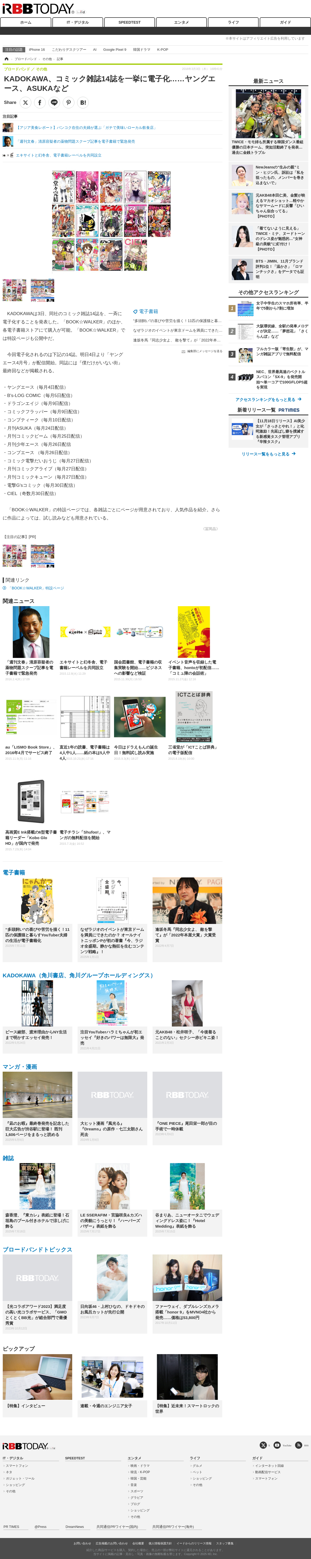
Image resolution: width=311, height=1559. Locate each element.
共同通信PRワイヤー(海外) (173, 1527)
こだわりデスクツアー (69, 50)
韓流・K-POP (140, 1472)
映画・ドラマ (140, 1466)
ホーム (25, 22)
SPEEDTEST (130, 22)
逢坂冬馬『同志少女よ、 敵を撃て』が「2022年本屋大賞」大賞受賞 (190, 340)
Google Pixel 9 (114, 50)
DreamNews (75, 1527)
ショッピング (15, 1485)
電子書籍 (148, 311)
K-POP (162, 50)
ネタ (9, 1472)
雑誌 (8, 1158)
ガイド (285, 22)
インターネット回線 (269, 1466)
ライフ (233, 22)
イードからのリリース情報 (194, 1543)
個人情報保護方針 (160, 1543)
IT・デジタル (78, 22)
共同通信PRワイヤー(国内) (117, 1527)
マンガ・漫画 (20, 1067)
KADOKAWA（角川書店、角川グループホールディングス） (79, 975)
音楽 (134, 1485)
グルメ (197, 1466)
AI (94, 50)
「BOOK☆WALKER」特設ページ (36, 588)
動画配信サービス (268, 1472)
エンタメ (181, 22)
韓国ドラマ (141, 50)
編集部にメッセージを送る (204, 351)
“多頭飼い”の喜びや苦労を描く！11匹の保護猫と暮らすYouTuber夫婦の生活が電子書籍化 (207, 321)
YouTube (287, 1445)
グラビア (137, 1497)
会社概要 (138, 1543)
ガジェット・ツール (20, 1478)
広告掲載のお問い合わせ (112, 1543)
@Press (41, 1527)
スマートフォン (17, 1466)
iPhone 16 (37, 50)
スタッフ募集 (225, 1543)
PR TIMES (11, 1527)
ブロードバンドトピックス (38, 1250)
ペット (197, 1472)
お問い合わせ (82, 1543)
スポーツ (137, 1491)
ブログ (135, 1504)
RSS (306, 1445)
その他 (10, 1491)
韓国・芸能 (138, 1478)
